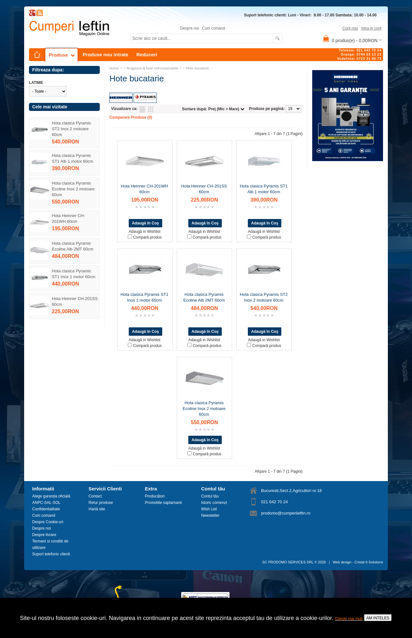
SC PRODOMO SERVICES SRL (288, 562)
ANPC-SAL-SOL (46, 502)
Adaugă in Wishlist (145, 231)
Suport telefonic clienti (51, 554)
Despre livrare (44, 535)
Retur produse (101, 502)
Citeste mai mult (349, 618)
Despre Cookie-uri (47, 522)
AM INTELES (377, 618)
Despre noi (189, 28)
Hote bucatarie (197, 68)
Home (114, 68)
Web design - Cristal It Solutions (358, 562)
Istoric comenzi (214, 502)
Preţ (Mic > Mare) (223, 109)
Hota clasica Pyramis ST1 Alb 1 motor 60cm (72, 158)
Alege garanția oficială (51, 496)
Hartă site (97, 509)
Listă (142, 109)
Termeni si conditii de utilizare (50, 544)
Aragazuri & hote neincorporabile (152, 68)
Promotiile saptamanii (163, 502)
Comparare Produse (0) (130, 117)
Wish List (209, 509)
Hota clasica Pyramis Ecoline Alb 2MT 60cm (72, 246)
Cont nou (350, 28)
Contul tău (210, 496)
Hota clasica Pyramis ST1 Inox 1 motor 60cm (73, 274)
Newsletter (210, 515)
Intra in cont (371, 28)
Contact (95, 496)
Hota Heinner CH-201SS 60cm (75, 301)
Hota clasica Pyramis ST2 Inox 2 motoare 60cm (71, 129)
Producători (154, 496)
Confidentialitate (46, 509)
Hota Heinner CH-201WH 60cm (68, 218)
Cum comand (213, 28)
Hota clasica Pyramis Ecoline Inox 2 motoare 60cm (73, 189)
